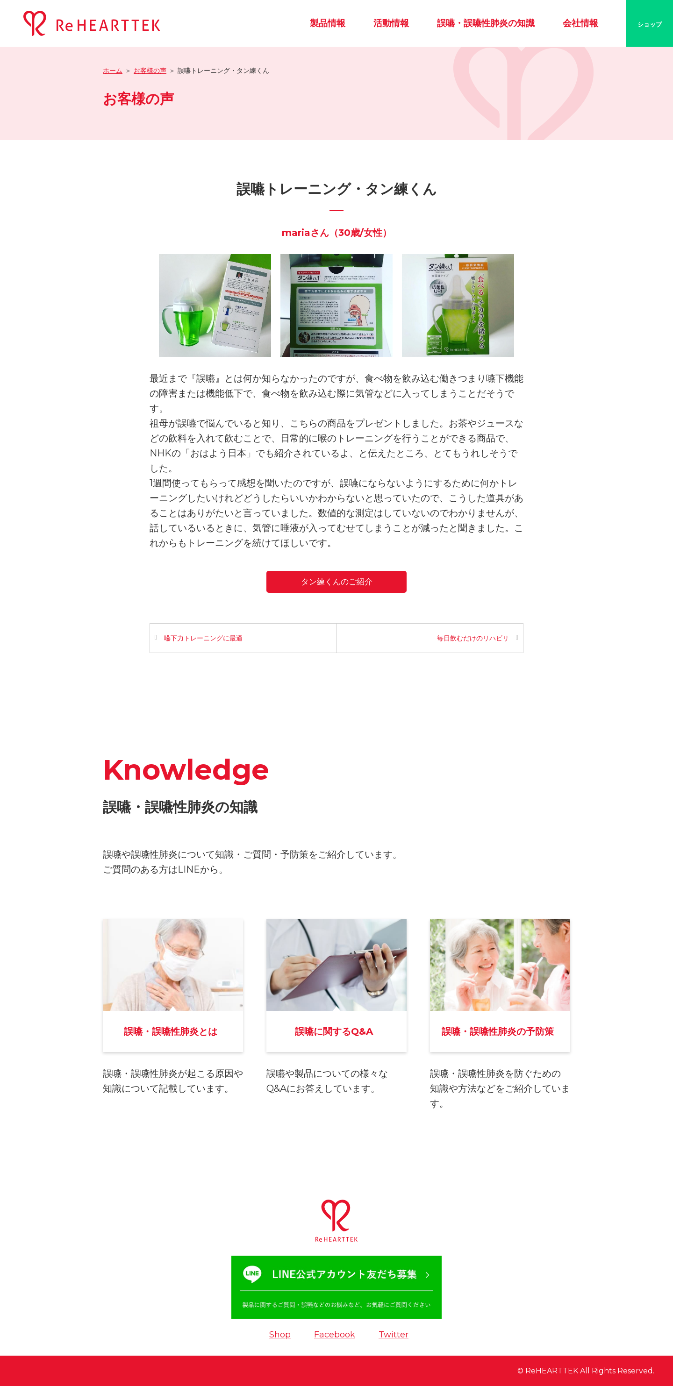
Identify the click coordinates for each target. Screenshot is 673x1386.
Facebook (334, 1334)
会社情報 (580, 23)
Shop (280, 1334)
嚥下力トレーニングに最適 (203, 638)
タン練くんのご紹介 (336, 581)
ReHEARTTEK (551, 1370)
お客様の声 (150, 70)
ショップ (649, 24)
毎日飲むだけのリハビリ (473, 638)
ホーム (112, 70)
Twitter (393, 1334)
